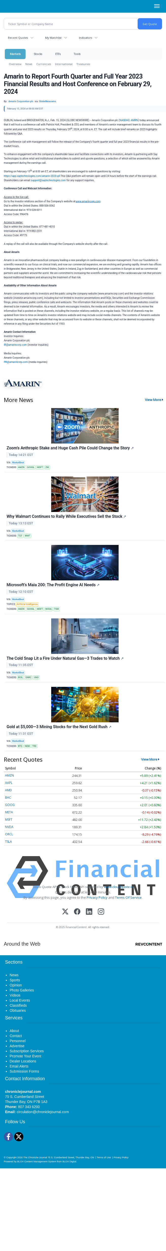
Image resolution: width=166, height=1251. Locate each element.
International (63, 64)
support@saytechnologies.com (48, 180)
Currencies (43, 64)
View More (153, 399)
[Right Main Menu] (157, 6)
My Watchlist (53, 38)
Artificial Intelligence (27, 604)
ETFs (58, 54)
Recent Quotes (18, 38)
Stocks (38, 54)
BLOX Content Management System (36, 1161)
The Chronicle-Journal (35, 1157)
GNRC (28, 677)
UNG (36, 677)
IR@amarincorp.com (15, 344)
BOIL (20, 677)
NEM (27, 746)
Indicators (85, 38)
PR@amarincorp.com (16, 362)
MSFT (40, 467)
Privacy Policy (97, 897)
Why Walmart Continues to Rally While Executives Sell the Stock (66, 516)
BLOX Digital (69, 1161)
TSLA (8, 841)
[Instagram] (101, 912)
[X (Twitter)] (65, 912)
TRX (34, 746)
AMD (8, 790)
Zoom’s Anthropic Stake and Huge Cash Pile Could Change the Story (70, 448)
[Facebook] (77, 912)
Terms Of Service (128, 897)
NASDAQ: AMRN (129, 120)
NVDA (49, 609)
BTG (20, 746)
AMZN (21, 467)
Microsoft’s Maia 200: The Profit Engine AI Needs (53, 584)
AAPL (8, 783)
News (28, 64)
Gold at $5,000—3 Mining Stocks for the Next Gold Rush (59, 726)
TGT (20, 536)
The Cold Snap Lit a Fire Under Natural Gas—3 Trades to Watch (65, 658)
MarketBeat (18, 462)
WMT (27, 536)
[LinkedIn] (89, 912)
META (9, 812)
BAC (8, 797)
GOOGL (30, 467)
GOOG (10, 805)
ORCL (9, 834)
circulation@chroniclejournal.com (43, 1112)
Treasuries (83, 64)
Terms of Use (104, 1157)
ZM (47, 467)
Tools (77, 54)
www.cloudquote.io (118, 887)
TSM (56, 609)
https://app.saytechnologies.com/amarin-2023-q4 (32, 176)
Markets (15, 54)
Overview (15, 64)
